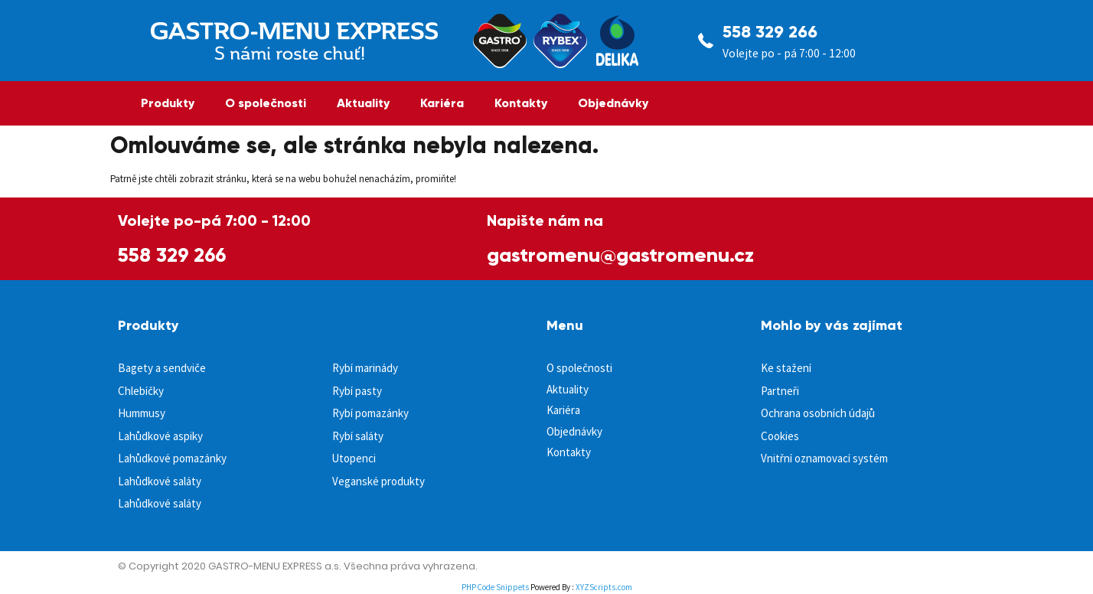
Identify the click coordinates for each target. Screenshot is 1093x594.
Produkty (167, 103)
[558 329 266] (705, 40)
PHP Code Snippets (495, 587)
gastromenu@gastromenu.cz (620, 255)
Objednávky (613, 103)
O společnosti (265, 103)
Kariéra (442, 103)
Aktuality (363, 103)
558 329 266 (770, 31)
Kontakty (520, 103)
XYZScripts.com (604, 587)
